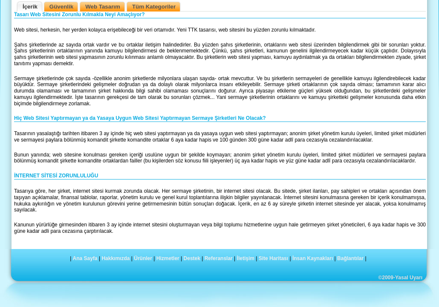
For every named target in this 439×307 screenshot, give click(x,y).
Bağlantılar (350, 258)
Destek (192, 258)
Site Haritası (273, 258)
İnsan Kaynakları (312, 258)
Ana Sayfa (85, 258)
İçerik (30, 6)
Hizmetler (167, 258)
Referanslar (219, 258)
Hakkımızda (115, 258)
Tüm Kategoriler (154, 6)
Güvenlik (61, 6)
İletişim (245, 258)
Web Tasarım (102, 6)
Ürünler (143, 258)
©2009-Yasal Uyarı (400, 278)
